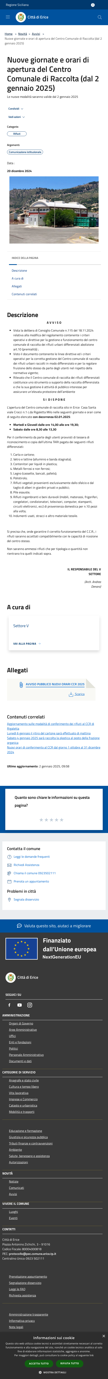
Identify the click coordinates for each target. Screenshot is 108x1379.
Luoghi (13, 1211)
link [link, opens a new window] (92, 1355)
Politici (13, 1048)
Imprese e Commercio (23, 1099)
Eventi (13, 1218)
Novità (22, 33)
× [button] (103, 1336)
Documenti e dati (20, 1061)
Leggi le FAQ (17, 1289)
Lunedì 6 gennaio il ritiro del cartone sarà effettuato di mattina (49, 733)
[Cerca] (99, 17)
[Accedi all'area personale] (93, 5)
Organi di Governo (21, 1023)
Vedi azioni (17, 117)
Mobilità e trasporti (21, 1111)
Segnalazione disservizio (25, 1282)
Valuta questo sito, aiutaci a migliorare (54, 926)
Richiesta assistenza (22, 1295)
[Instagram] (30, 1005)
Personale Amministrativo (26, 1054)
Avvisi (36, 33)
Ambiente (15, 1149)
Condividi (16, 108)
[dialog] (54, 1355)
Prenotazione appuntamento (28, 1276)
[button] (54, 1372)
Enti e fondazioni (20, 1042)
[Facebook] (9, 1005)
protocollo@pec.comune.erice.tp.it (32, 1253)
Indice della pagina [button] (25, 258)
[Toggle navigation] (7, 17)
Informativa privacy (22, 1320)
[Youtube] (19, 1005)
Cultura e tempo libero (24, 1086)
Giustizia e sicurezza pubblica (28, 1137)
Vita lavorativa (18, 1092)
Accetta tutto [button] (39, 1363)
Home (9, 33)
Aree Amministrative (23, 1029)
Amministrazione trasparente (28, 1314)
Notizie (13, 1181)
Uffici (12, 1036)
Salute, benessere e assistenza (29, 1156)
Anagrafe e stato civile (24, 1080)
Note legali (16, 1327)
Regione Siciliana (17, 4)
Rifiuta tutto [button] (69, 1363)
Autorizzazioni (18, 1162)
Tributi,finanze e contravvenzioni (31, 1143)
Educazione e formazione (25, 1130)
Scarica (76, 694)
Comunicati (16, 1187)
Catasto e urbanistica (23, 1105)
